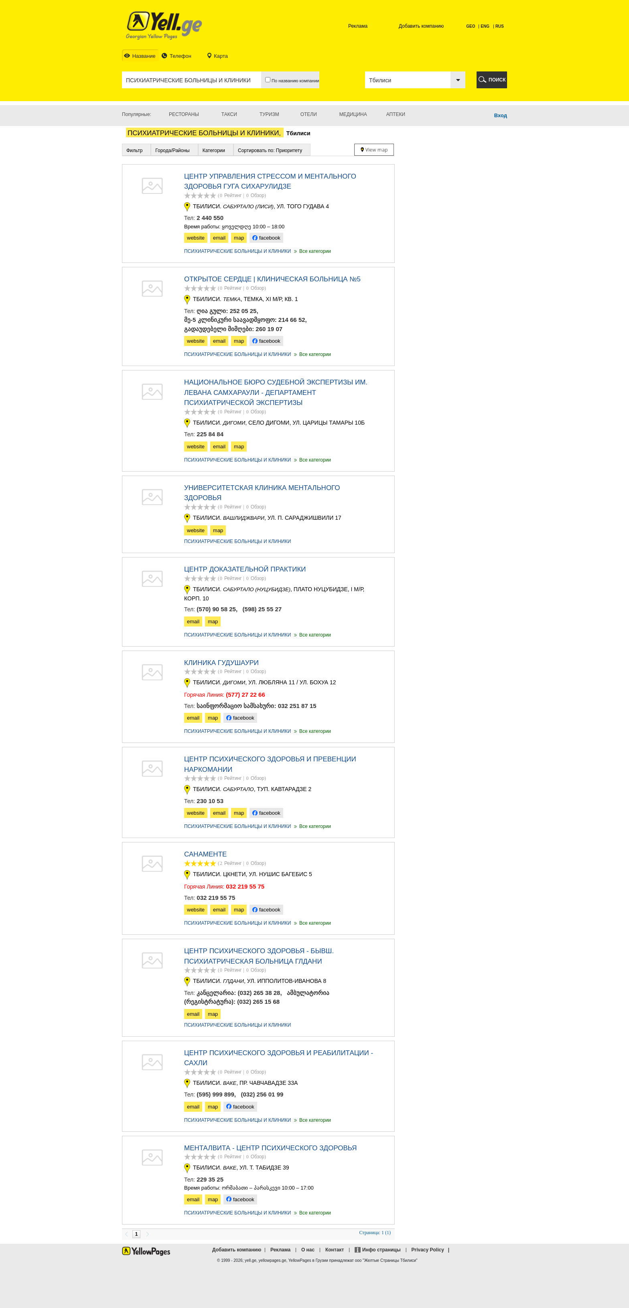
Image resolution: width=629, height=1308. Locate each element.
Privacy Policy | (431, 1250)
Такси (229, 114)
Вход (500, 115)
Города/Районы (172, 150)
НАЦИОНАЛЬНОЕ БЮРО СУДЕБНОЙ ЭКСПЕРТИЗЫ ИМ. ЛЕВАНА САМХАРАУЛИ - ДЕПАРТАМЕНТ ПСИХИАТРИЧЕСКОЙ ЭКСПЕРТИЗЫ (275, 392)
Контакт (334, 1250)
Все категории (311, 251)
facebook (266, 238)
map (239, 238)
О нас (307, 1250)
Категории (214, 150)
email (219, 238)
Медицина (353, 114)
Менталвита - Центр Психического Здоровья (270, 1148)
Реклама (357, 26)
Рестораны (184, 114)
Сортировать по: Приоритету (270, 150)
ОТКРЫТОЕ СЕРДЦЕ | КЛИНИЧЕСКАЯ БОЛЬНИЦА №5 (272, 279)
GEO (471, 26)
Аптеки (395, 114)
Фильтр (134, 150)
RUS (499, 26)
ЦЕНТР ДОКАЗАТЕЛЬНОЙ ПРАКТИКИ (245, 569)
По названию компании (292, 80)
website (196, 238)
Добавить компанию (421, 26)
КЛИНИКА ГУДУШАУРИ (221, 663)
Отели (308, 114)
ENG (485, 26)
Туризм (269, 114)
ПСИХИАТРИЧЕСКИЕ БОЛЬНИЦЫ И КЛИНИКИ (237, 251)
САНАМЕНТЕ (205, 854)
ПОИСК (497, 80)
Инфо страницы (381, 1250)
